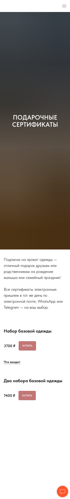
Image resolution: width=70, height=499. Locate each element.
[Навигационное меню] (64, 6)
